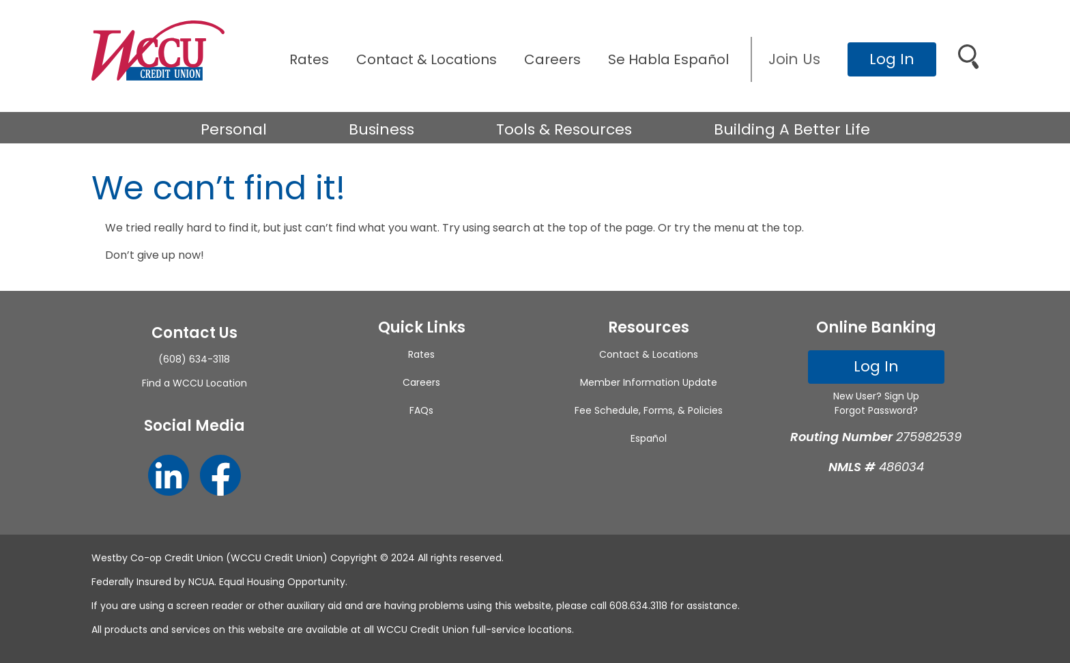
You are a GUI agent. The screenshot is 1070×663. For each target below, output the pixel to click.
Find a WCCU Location (194, 383)
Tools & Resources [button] (564, 129)
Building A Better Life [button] (792, 129)
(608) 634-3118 (194, 359)
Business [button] (381, 129)
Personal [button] (234, 129)
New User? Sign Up (876, 396)
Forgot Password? (876, 410)
